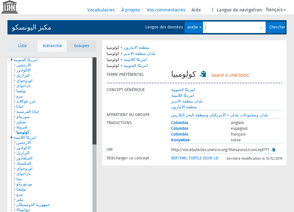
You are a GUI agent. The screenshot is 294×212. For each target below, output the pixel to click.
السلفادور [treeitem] (24, 158)
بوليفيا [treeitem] (21, 90)
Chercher (277, 27)
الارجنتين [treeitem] (23, 65)
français (276, 9)
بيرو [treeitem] (19, 96)
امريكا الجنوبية (136, 65)
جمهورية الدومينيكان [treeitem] (33, 204)
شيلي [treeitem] (21, 122)
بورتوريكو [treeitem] (24, 184)
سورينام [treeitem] (23, 116)
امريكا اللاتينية (135, 59)
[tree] (51, 134)
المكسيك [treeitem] (23, 163)
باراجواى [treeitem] (23, 85)
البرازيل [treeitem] (23, 75)
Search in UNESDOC (230, 75)
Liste (22, 45)
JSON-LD (210, 158)
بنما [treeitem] (19, 178)
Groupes (81, 45)
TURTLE (195, 158)
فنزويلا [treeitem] (21, 127)
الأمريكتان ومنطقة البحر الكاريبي (198, 115)
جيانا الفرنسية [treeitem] (27, 111)
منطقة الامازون (137, 47)
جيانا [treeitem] (20, 106)
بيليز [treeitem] (20, 199)
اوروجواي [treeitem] (24, 80)
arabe (194, 27)
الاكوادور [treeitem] (23, 70)
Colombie (179, 134)
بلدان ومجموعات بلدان (249, 115)
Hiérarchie (52, 45)
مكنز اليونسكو (31, 27)
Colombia (179, 122)
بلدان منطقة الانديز (140, 53)
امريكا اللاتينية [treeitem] (24, 137)
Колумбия (180, 140)
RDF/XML (179, 158)
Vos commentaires (166, 10)
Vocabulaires (101, 10)
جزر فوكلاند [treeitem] (26, 101)
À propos (131, 10)
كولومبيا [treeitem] (22, 132)
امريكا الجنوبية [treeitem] (25, 59)
